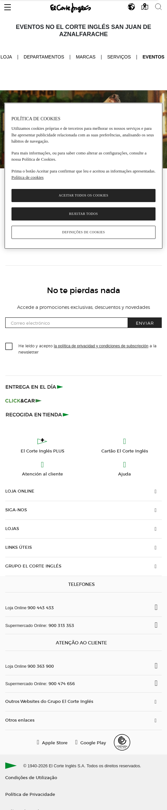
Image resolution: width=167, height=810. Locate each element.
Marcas (85, 56)
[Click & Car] (23, 401)
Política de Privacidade (30, 794)
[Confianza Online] (122, 742)
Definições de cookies (83, 232)
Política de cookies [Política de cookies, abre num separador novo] (27, 177)
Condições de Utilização (31, 777)
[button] (7, 6)
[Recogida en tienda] (37, 414)
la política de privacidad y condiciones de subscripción (101, 346)
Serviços (119, 56)
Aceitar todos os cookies (83, 195)
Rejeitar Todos (83, 214)
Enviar (145, 323)
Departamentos (44, 56)
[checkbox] (9, 347)
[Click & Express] (35, 387)
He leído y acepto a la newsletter (87, 349)
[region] (83, 176)
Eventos (153, 56)
